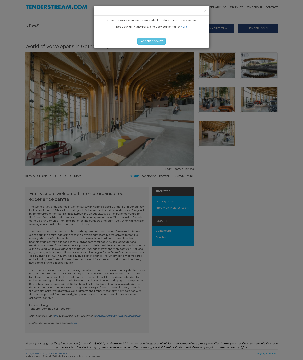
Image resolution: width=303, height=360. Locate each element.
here (184, 26)
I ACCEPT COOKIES (151, 41)
